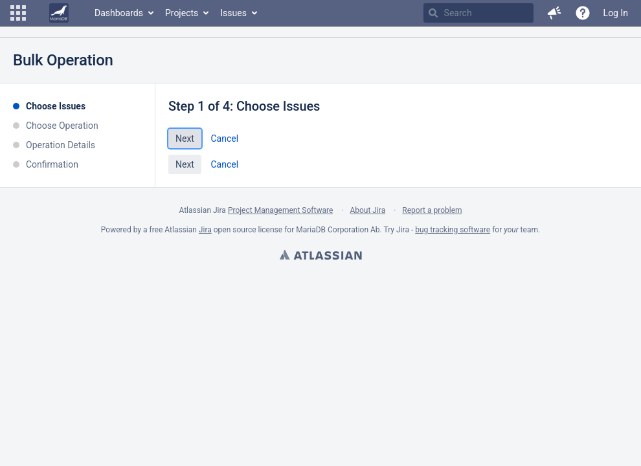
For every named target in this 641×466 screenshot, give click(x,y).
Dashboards (119, 13)
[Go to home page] (59, 13)
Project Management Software (280, 210)
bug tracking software (452, 229)
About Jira (367, 210)
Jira (205, 229)
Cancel (224, 138)
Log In (615, 13)
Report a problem (432, 210)
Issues (233, 13)
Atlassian (320, 256)
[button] (18, 13)
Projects (181, 13)
